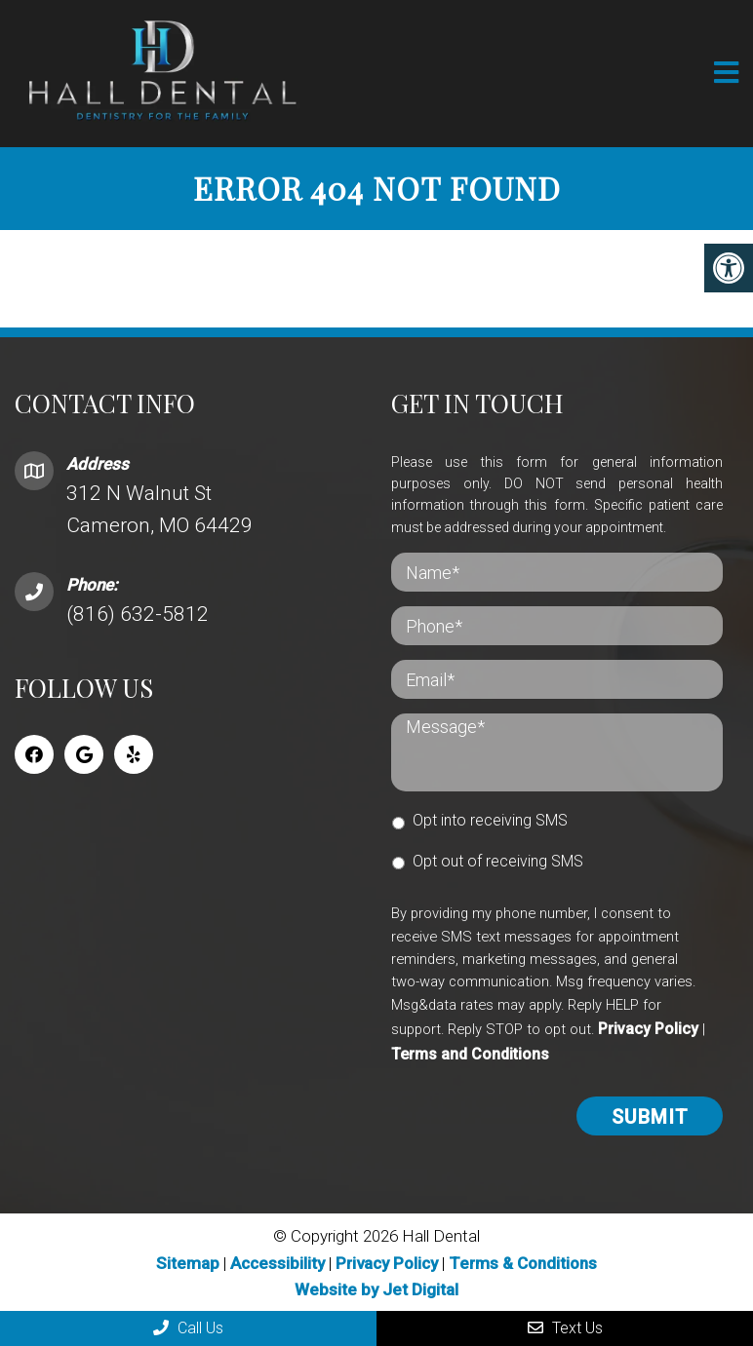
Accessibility (277, 1262)
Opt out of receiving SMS (498, 860)
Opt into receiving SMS (490, 820)
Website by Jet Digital (376, 1288)
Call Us (188, 1328)
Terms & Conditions (523, 1262)
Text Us (565, 1328)
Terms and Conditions (470, 1053)
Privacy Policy (648, 1028)
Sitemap (187, 1262)
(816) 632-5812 (137, 614)
